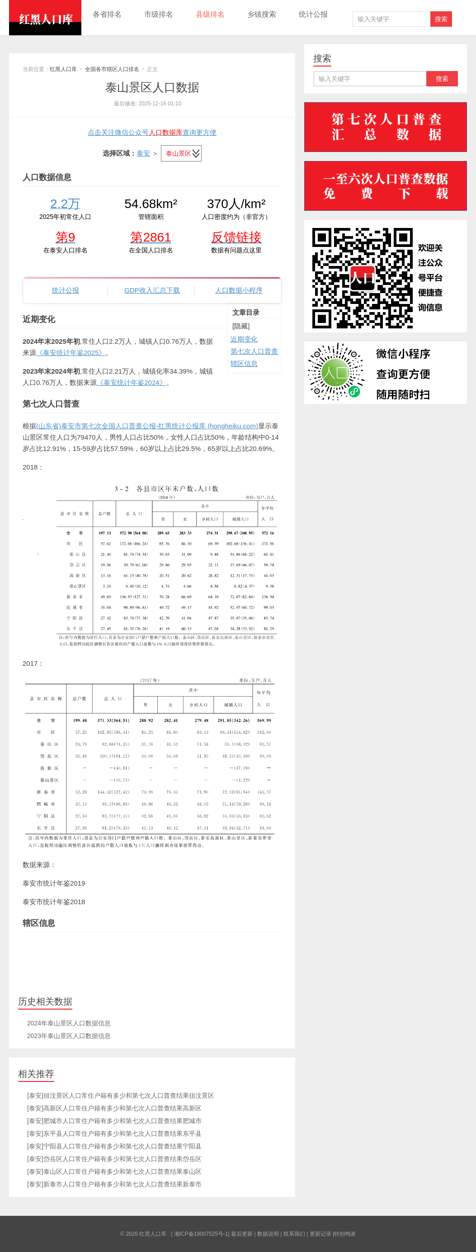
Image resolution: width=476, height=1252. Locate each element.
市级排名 (158, 14)
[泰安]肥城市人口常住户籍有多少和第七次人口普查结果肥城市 (114, 1120)
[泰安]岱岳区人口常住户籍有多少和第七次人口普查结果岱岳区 (114, 1158)
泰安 (143, 153)
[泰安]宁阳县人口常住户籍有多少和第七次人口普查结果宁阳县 (114, 1146)
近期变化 (244, 339)
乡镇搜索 (261, 14)
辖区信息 (244, 363)
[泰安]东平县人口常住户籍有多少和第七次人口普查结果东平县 (114, 1133)
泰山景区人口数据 (152, 87)
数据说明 (268, 1234)
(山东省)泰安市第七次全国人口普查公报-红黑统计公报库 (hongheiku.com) (147, 426)
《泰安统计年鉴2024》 (131, 382)
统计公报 (313, 14)
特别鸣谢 (345, 1234)
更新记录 (320, 1234)
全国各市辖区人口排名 (112, 69)
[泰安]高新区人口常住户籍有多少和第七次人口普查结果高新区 (114, 1108)
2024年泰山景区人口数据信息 (69, 1023)
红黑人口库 (45, 17)
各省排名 (107, 14)
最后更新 (242, 1234)
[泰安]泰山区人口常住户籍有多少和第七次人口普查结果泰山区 (114, 1171)
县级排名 (210, 14)
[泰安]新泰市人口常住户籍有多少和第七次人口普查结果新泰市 (114, 1184)
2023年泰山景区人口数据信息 (69, 1035)
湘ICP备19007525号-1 (201, 1234)
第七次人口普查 (254, 351)
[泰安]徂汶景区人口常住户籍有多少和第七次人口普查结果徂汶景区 (120, 1095)
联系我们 (294, 1234)
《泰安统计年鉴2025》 (70, 352)
